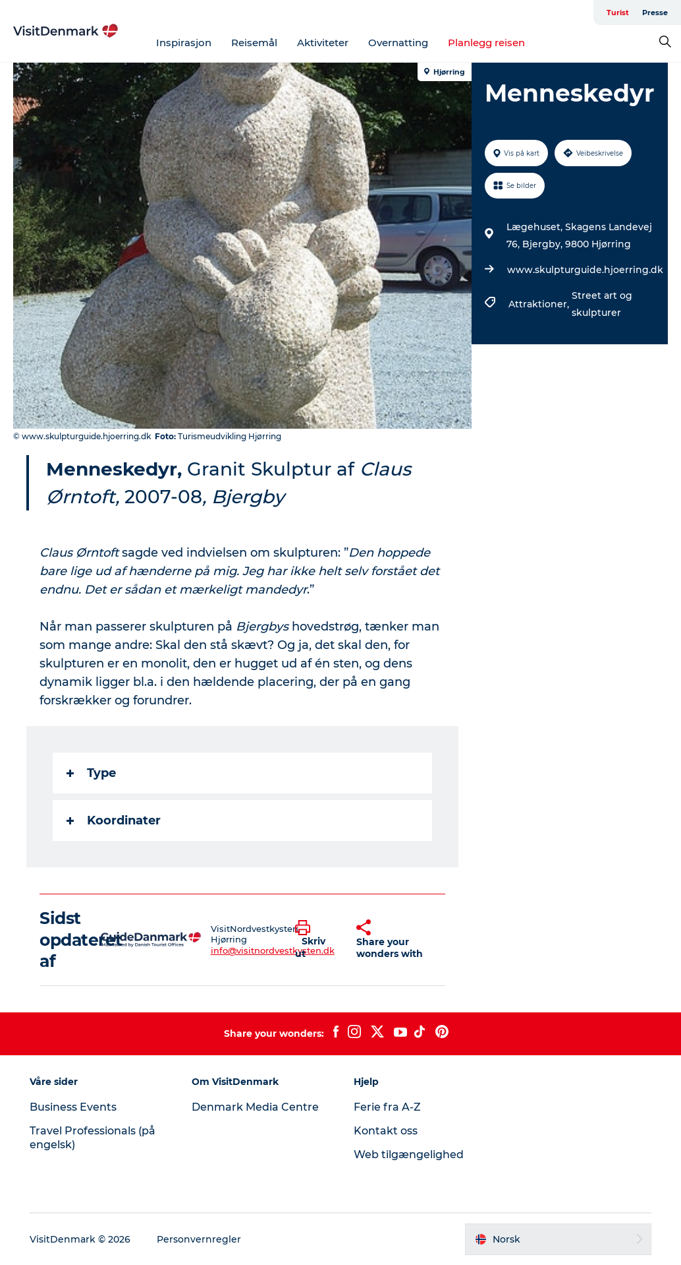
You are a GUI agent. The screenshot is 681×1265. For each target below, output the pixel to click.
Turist (618, 12)
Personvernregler (199, 1239)
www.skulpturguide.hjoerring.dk (585, 270)
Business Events (73, 1107)
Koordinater (114, 820)
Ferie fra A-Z (387, 1107)
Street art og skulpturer (602, 304)
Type (91, 773)
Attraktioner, (540, 304)
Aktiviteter (322, 42)
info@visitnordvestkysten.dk (273, 950)
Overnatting (398, 42)
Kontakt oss (386, 1131)
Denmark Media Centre (255, 1107)
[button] (316, 940)
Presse (655, 12)
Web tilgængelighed (409, 1154)
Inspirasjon (183, 42)
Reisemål (254, 42)
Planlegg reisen (486, 42)
